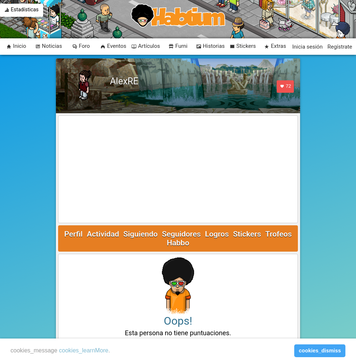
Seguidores (181, 234)
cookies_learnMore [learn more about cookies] (83, 350)
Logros (217, 234)
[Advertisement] (178, 170)
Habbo (178, 242)
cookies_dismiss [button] (320, 351)
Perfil (73, 234)
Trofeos (278, 234)
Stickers (247, 234)
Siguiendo (140, 234)
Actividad (103, 234)
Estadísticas (21, 10)
